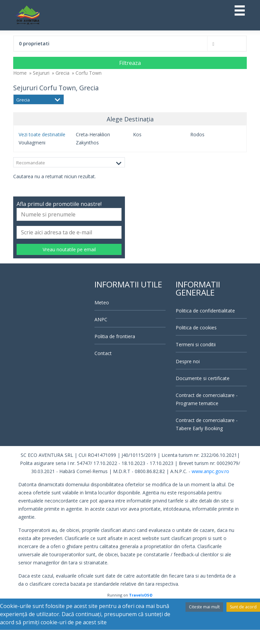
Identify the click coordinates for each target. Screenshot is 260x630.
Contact (103, 353)
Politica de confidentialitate (205, 310)
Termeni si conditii (196, 344)
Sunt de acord (243, 607)
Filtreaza (130, 63)
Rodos (197, 134)
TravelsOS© (141, 595)
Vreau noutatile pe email (69, 249)
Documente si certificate (203, 378)
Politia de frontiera (114, 336)
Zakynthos (87, 142)
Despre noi (188, 361)
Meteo (101, 302)
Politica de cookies (196, 327)
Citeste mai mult (204, 607)
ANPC (100, 319)
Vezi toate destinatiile (42, 134)
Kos (137, 134)
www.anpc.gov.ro (210, 471)
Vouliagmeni (32, 142)
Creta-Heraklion (93, 134)
